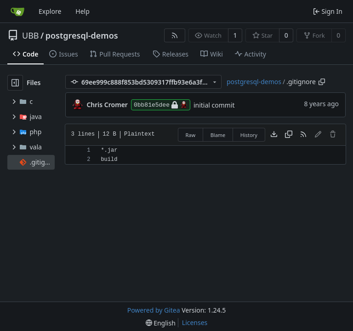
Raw (191, 134)
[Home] (17, 11)
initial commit (214, 105)
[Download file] (274, 135)
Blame (218, 134)
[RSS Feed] (174, 35)
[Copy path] (322, 82)
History (248, 134)
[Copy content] (288, 135)
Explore (50, 11)
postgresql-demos (82, 35)
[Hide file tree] (15, 83)
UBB (30, 35)
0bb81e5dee (161, 104)
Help (82, 11)
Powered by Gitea (153, 310)
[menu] (161, 323)
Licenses (195, 322)
